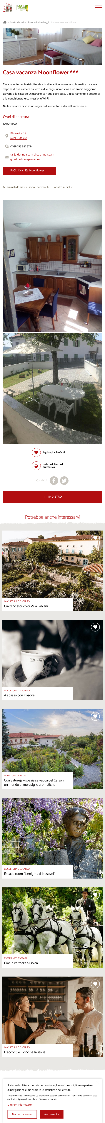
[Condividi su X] (64, 480)
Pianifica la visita (17, 22)
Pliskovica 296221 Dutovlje (18, 136)
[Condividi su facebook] (53, 480)
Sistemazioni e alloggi (38, 22)
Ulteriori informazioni (20, 1104)
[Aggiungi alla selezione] (48, 452)
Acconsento (51, 1114)
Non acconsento (22, 1114)
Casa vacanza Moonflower (63, 22)
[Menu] (98, 7)
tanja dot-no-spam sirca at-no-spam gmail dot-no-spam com (32, 157)
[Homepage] (7, 7)
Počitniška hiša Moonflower (27, 170)
